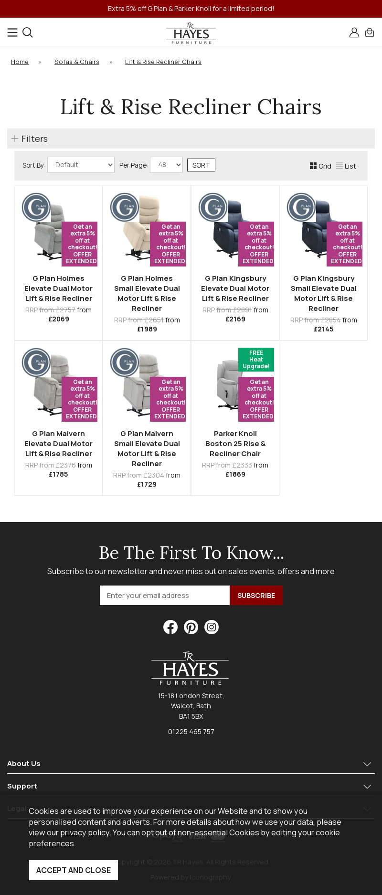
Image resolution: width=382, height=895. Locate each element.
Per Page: (151, 165)
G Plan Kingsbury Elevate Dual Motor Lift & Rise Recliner (235, 288)
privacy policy (84, 832)
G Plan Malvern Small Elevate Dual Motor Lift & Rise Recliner (147, 448)
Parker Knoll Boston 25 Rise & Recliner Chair (235, 443)
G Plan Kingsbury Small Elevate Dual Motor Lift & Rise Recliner (324, 293)
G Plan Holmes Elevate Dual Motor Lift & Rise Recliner (58, 288)
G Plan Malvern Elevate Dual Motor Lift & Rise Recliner (58, 443)
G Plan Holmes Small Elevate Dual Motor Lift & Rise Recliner (147, 293)
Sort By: (68, 165)
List (346, 166)
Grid (320, 166)
